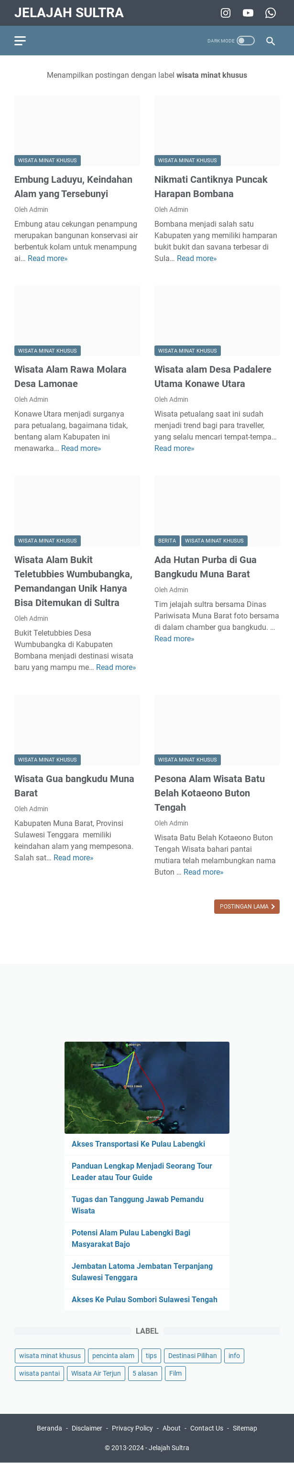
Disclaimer (87, 1428)
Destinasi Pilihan (192, 1355)
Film (175, 1373)
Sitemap (245, 1428)
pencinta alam (113, 1355)
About (172, 1428)
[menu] (25, 40)
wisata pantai (39, 1373)
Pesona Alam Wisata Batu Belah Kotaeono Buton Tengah (209, 793)
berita (167, 541)
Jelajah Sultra (69, 13)
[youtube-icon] (247, 12)
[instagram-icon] (224, 12)
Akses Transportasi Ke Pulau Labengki (138, 1144)
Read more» (48, 258)
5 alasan (145, 1373)
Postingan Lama (245, 906)
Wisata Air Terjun (96, 1373)
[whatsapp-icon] (269, 12)
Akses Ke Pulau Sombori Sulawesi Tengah (145, 1299)
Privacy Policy (132, 1428)
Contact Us (206, 1428)
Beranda (49, 1428)
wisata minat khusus (47, 160)
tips (151, 1355)
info (234, 1355)
